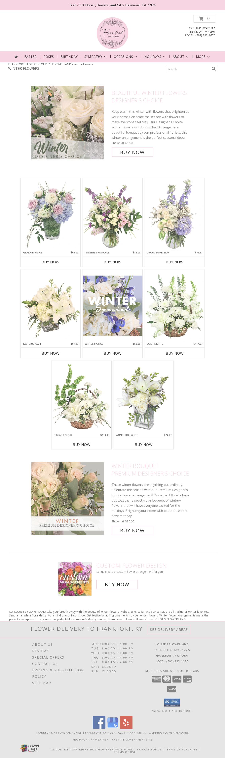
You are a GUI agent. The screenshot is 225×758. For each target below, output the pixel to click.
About (181, 56)
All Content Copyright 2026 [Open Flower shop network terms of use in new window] (73, 749)
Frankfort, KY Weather (90, 739)
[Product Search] (188, 69)
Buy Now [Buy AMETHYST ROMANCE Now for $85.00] (113, 262)
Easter (30, 56)
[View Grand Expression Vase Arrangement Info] (175, 214)
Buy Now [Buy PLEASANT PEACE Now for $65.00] (50, 262)
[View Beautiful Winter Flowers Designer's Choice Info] (70, 122)
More (203, 56)
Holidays (155, 56)
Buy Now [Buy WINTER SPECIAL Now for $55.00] (113, 353)
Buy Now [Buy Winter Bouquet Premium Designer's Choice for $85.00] (132, 530)
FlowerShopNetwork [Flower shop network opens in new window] (115, 749)
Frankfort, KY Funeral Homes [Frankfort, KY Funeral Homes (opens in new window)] (59, 732)
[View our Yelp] (126, 727)
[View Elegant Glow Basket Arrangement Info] (81, 397)
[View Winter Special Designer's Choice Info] (112, 306)
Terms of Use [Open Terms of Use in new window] (125, 752)
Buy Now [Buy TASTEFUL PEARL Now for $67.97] (50, 353)
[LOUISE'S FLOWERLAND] (112, 33)
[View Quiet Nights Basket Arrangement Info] (175, 306)
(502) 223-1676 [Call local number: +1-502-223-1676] (205, 35)
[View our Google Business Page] (112, 727)
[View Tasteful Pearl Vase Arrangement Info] (50, 306)
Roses (48, 56)
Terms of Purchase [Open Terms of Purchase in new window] (181, 749)
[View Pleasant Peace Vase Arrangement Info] (50, 214)
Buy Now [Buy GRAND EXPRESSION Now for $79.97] (175, 262)
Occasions (126, 56)
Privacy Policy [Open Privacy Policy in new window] (149, 749)
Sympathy (95, 56)
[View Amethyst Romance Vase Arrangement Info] (112, 214)
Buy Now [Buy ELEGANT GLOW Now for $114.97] (82, 444)
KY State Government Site (132, 739)
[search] (213, 69)
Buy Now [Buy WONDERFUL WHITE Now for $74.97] (144, 444)
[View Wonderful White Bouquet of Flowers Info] (143, 397)
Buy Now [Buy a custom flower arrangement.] (117, 584)
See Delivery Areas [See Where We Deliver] (169, 629)
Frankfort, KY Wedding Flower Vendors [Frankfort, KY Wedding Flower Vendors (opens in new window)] (158, 732)
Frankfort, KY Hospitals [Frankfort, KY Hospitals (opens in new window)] (104, 732)
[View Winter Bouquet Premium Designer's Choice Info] (70, 498)
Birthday (69, 56)
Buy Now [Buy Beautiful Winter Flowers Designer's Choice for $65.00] (132, 152)
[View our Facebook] (99, 727)
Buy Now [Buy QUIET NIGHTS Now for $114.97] (175, 353)
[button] (204, 18)
